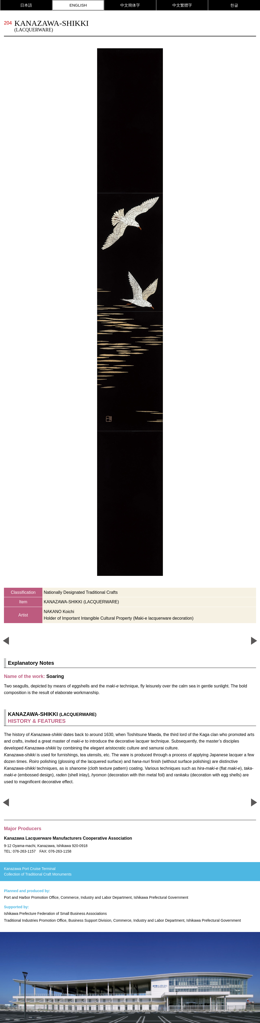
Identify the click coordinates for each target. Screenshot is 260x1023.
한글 (234, 5)
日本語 (26, 5)
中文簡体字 (130, 5)
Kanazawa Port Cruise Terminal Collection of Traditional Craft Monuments (38, 871)
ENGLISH (78, 5)
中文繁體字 (182, 5)
